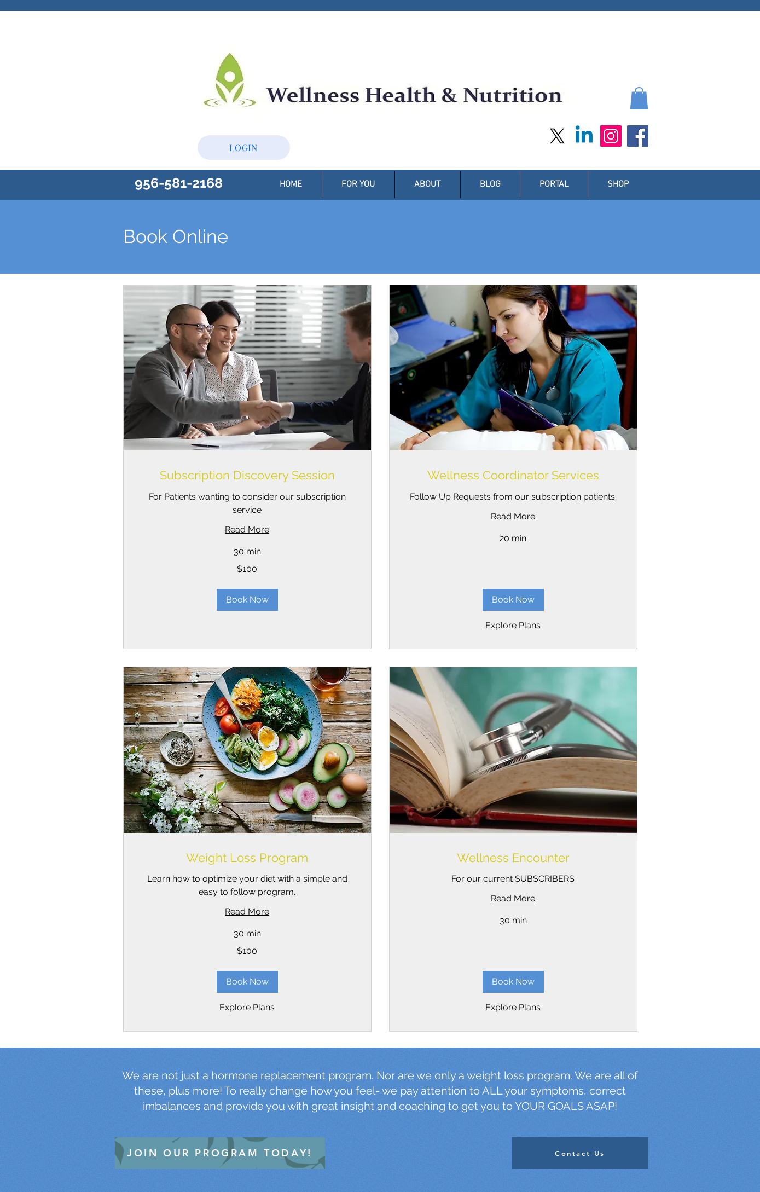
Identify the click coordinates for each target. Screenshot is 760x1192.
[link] (247, 475)
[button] (639, 98)
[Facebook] (637, 136)
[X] (557, 136)
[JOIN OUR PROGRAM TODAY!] (220, 1153)
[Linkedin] (584, 136)
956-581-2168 (179, 183)
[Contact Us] (580, 1153)
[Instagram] (611, 136)
